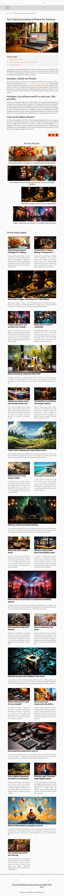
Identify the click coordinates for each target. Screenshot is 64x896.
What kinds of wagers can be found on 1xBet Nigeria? (38, 203)
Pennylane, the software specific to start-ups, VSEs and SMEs (23, 62)
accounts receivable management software (35, 83)
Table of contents (12, 57)
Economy (15, 885)
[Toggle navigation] (7, 7)
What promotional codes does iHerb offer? (24, 374)
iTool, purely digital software (15, 65)
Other (11, 13)
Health (22, 885)
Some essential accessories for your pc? (23, 751)
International (30, 885)
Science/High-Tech (41, 886)
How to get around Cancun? (45, 476)
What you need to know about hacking (23, 525)
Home (7, 13)
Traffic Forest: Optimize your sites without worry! (27, 450)
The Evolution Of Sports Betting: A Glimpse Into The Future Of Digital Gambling (31, 183)
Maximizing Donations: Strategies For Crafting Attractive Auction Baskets (32, 163)
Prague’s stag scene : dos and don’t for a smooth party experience (34, 223)
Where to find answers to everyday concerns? (25, 825)
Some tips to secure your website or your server (26, 676)
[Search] (32, 2)
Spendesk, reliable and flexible (16, 59)
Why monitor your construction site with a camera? (43, 704)
